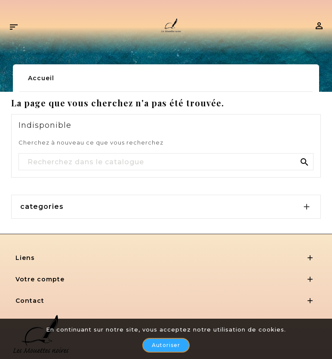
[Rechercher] (166, 162)
